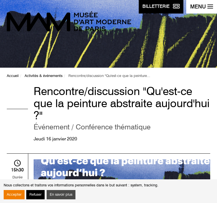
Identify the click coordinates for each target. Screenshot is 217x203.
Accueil (13, 76)
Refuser (35, 195)
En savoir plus (61, 195)
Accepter (14, 195)
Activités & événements (43, 76)
